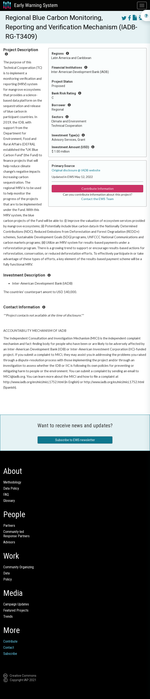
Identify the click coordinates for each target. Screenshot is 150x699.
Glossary (9, 501)
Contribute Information (97, 188)
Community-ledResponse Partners (16, 534)
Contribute (10, 641)
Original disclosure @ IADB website (76, 170)
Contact (8, 647)
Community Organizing (18, 567)
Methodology (12, 482)
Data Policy (11, 488)
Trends (8, 616)
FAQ (6, 494)
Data (6, 573)
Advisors (9, 542)
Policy (7, 579)
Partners (9, 525)
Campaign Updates (16, 604)
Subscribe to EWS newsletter (75, 440)
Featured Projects (15, 610)
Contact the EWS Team (97, 199)
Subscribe (10, 654)
